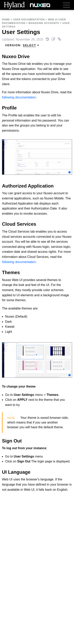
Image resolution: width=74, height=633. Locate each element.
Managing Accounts (44, 23)
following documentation (19, 97)
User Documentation (29, 19)
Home (6, 19)
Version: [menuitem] (22, 45)
